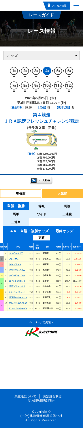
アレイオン (14, 259)
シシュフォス (15, 264)
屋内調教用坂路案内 (41, 400)
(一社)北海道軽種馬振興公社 (41, 416)
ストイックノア (16, 253)
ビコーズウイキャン (18, 308)
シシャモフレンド (17, 292)
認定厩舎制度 (52, 396)
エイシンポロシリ (17, 281)
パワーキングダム (17, 270)
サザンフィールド (17, 286)
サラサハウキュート (18, 297)
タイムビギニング (17, 275)
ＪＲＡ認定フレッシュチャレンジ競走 (41, 121)
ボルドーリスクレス (18, 303)
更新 (41, 237)
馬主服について (25, 396)
